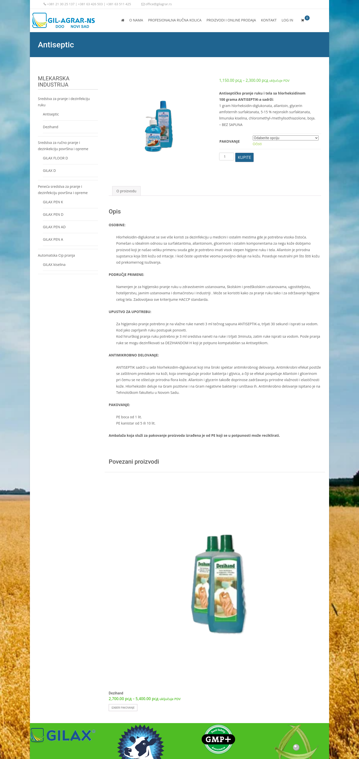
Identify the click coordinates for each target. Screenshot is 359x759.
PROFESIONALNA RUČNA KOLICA (174, 20)
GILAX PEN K (53, 202)
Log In (287, 20)
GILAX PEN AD (54, 226)
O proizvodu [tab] (126, 191)
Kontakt (269, 20)
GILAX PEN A (53, 239)
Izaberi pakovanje (123, 707)
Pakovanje (229, 141)
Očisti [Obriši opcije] (257, 143)
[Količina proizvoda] (226, 156)
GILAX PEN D (53, 214)
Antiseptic (51, 114)
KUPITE (244, 157)
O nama (136, 20)
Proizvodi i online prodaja (231, 20)
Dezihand (50, 126)
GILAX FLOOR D (55, 158)
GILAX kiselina (54, 264)
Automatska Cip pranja (56, 255)
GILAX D (49, 170)
